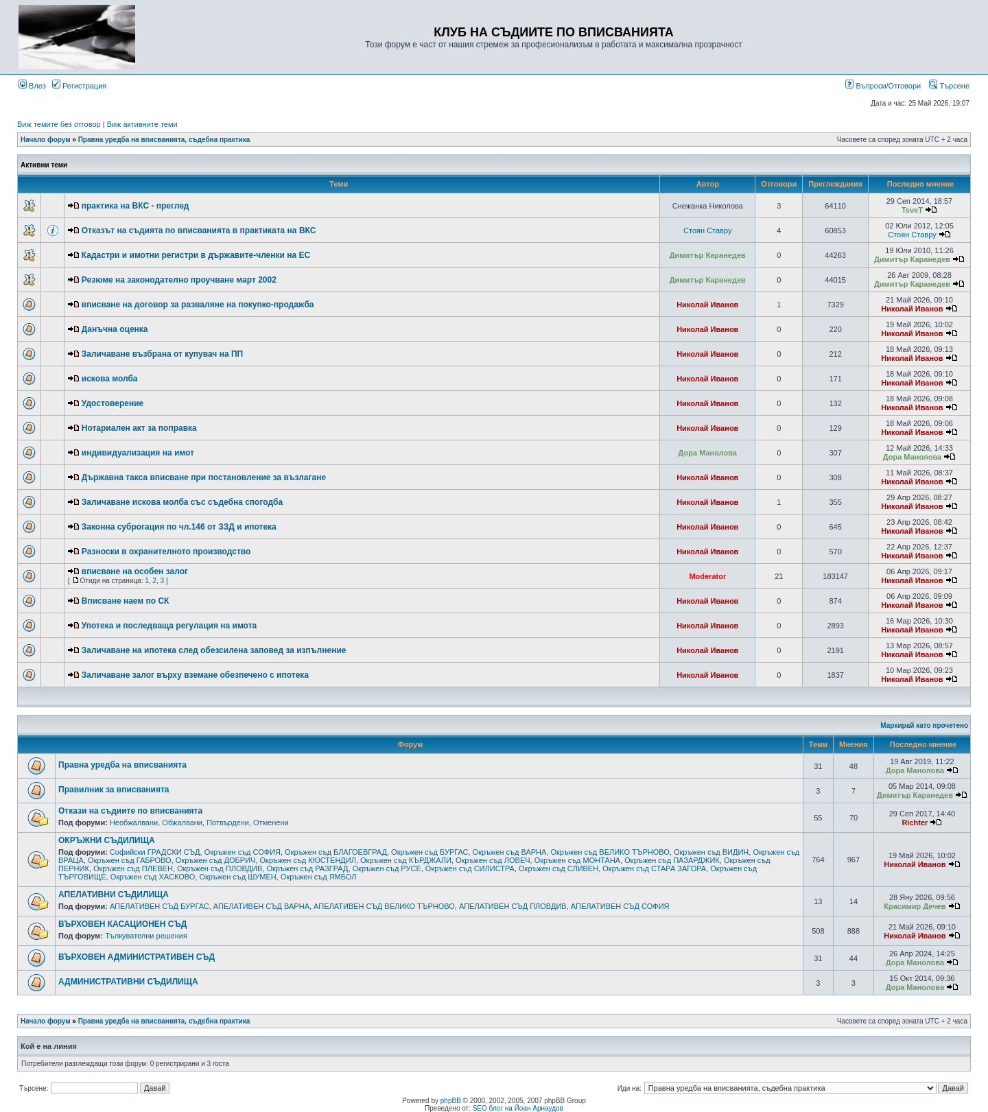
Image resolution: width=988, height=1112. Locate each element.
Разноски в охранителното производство (166, 551)
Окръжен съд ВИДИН (711, 852)
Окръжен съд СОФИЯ (242, 852)
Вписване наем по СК (125, 601)
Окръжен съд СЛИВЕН (558, 868)
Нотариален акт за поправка (139, 428)
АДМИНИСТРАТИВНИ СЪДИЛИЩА (128, 981)
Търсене (949, 86)
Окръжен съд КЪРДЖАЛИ (405, 860)
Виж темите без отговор (59, 124)
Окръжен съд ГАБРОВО (130, 860)
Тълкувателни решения (146, 936)
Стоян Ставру (707, 230)
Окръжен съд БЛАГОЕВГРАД (336, 852)
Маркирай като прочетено (924, 725)
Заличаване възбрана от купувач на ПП (162, 354)
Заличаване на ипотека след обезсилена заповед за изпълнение (214, 650)
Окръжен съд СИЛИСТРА (470, 868)
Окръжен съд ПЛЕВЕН (133, 868)
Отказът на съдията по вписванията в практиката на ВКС (199, 230)
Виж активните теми (142, 124)
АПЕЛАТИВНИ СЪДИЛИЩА (113, 894)
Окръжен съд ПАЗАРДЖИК (671, 860)
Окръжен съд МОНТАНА (577, 860)
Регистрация (79, 86)
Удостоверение (112, 403)
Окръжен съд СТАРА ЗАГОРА (654, 868)
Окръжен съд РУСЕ (387, 868)
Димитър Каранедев (708, 255)
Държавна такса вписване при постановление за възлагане (204, 477)
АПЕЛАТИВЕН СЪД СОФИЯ (620, 906)
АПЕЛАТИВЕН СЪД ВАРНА (261, 906)
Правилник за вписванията (113, 789)
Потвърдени (228, 822)
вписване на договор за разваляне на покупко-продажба (198, 304)
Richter (915, 822)
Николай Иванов (707, 304)
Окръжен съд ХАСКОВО (153, 877)
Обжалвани (182, 822)
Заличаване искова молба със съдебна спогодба (182, 502)
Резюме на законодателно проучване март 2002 (179, 280)
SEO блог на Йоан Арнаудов (518, 1108)
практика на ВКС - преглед (135, 206)
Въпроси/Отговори (883, 86)
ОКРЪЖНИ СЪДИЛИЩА (106, 840)
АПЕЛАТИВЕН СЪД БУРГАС (159, 906)
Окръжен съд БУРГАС (429, 852)
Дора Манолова (708, 453)
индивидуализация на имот (138, 453)
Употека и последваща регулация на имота (169, 625)
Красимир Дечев (914, 906)
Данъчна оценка (115, 329)
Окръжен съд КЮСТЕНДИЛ (308, 860)
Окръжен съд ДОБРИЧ (216, 860)
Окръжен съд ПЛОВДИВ (219, 868)
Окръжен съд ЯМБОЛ (319, 877)
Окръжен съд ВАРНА (510, 852)
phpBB (450, 1100)
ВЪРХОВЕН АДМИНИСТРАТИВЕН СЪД (136, 957)
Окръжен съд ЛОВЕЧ (493, 860)
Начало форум (46, 139)
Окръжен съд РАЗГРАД (307, 868)
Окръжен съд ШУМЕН (237, 877)
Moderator (707, 576)
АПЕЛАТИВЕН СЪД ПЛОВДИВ (513, 906)
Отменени (271, 822)
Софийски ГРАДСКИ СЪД (155, 852)
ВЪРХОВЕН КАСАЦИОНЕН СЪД (122, 924)
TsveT (912, 210)
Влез (32, 86)
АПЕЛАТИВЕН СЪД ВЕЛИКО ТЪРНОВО (384, 906)
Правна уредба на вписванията (122, 765)
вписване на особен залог (135, 571)
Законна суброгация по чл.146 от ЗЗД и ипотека (179, 527)
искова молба (110, 378)
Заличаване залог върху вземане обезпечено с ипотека (195, 675)
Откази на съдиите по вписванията (130, 811)
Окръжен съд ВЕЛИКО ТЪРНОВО (609, 852)
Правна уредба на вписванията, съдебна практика (164, 139)
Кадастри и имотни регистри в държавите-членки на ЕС (196, 255)
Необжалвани (134, 822)
